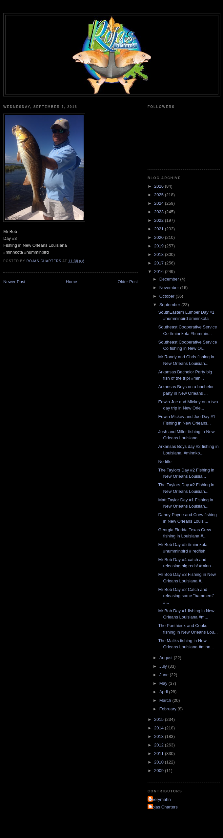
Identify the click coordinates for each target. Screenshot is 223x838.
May (164, 683)
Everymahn (160, 799)
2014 (159, 727)
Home (71, 281)
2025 (159, 194)
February (168, 708)
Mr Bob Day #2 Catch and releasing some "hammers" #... (186, 596)
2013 (159, 736)
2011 (159, 753)
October (167, 296)
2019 (159, 245)
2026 (159, 186)
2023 (159, 211)
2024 (159, 203)
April (164, 691)
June (164, 674)
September (170, 304)
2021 (159, 228)
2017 (159, 263)
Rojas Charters (163, 807)
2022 (159, 220)
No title (164, 461)
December (169, 279)
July (163, 666)
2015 (159, 719)
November (169, 287)
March (165, 700)
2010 (159, 762)
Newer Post (14, 281)
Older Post (128, 281)
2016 (159, 271)
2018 (159, 254)
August (166, 657)
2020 (159, 237)
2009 (159, 770)
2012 (159, 745)
